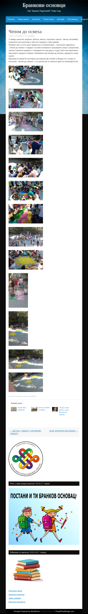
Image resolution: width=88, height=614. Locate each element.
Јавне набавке (15, 598)
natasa (32, 36)
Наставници (73, 19)
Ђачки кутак (48, 19)
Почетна (11, 19)
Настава (60, 19)
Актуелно (36, 19)
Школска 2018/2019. (30, 396)
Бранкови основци (44, 5)
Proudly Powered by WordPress (27, 611)
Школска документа (17, 602)
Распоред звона (15, 591)
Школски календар (17, 595)
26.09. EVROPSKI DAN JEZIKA (63, 431)
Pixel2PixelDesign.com (65, 611)
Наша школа (23, 19)
